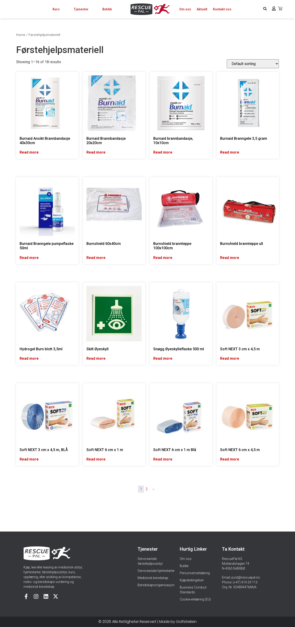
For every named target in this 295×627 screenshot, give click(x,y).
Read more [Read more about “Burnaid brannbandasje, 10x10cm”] (162, 152)
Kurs (56, 9)
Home (20, 35)
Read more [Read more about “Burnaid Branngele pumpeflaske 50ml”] (29, 258)
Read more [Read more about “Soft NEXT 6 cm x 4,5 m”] (229, 459)
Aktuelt (202, 9)
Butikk (107, 9)
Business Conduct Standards (193, 589)
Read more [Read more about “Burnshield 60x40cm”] (96, 258)
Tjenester (81, 9)
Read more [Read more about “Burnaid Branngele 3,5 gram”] (229, 152)
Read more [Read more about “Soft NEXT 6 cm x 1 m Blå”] (162, 459)
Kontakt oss (222, 9)
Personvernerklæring (195, 573)
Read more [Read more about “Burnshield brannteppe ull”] (229, 258)
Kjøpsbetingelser (192, 580)
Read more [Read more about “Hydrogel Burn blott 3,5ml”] (29, 358)
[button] (265, 8)
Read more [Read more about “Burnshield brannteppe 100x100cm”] (162, 258)
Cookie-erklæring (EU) (195, 599)
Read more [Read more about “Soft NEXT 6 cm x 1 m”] (96, 459)
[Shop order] (253, 63)
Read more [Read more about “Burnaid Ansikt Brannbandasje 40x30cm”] (29, 152)
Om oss (185, 9)
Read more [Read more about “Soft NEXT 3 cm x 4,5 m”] (229, 358)
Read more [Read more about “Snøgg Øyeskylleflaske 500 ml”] (162, 358)
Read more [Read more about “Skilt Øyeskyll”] (96, 358)
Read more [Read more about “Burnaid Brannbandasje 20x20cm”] (96, 152)
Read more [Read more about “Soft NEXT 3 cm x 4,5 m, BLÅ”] (29, 459)
